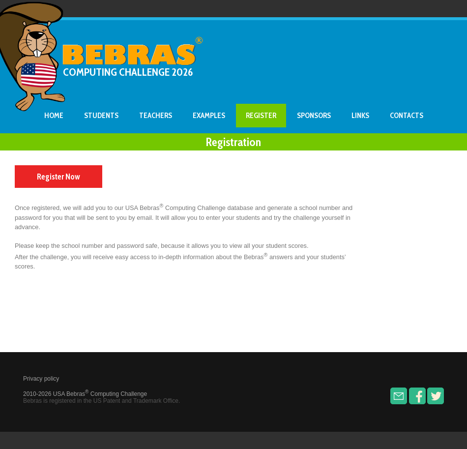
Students (101, 115)
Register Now (58, 176)
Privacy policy (41, 378)
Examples (209, 115)
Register (261, 115)
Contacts (406, 115)
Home (53, 115)
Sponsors (314, 115)
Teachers (155, 115)
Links (360, 115)
